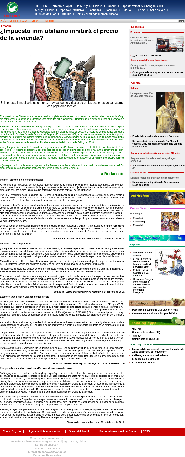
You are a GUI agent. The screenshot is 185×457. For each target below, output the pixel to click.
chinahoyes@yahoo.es (52, 451)
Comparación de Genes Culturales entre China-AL (155, 153)
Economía (94, 10)
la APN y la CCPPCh (89, 6)
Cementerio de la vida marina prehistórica (154, 313)
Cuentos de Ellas (45, 13)
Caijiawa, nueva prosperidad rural (150, 355)
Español (36, 21)
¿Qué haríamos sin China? (146, 55)
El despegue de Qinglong (145, 359)
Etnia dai (138, 225)
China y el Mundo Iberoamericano (97, 13)
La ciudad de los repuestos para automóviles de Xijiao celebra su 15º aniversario (158, 350)
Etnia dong (139, 221)
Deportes (135, 244)
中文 (3, 20)
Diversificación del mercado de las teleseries (154, 177)
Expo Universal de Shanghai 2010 (142, 6)
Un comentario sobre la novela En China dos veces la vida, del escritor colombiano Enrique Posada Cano (157, 144)
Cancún (111, 6)
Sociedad (111, 10)
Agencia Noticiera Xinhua (45, 431)
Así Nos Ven (157, 10)
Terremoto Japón (62, 6)
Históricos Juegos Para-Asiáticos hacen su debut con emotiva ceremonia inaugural (143, 286)
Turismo (140, 10)
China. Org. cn (12, 431)
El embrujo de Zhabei (143, 362)
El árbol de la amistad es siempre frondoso (155, 136)
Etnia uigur (136, 213)
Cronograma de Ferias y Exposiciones (149, 60)
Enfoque (66, 13)
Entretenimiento (138, 172)
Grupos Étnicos (139, 208)
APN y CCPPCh (44, 10)
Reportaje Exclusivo (71, 10)
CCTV (146, 431)
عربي (24, 21)
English (14, 21)
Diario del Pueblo (79, 431)
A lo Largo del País (141, 344)
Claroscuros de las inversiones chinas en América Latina (142, 40)
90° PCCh (41, 6)
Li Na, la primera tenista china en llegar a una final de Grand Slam (142, 263)
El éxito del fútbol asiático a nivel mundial (142, 273)
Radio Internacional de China (117, 431)
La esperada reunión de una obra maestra (141, 94)
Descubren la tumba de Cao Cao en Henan (155, 309)
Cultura (126, 10)
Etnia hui (138, 218)
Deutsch (49, 21)
